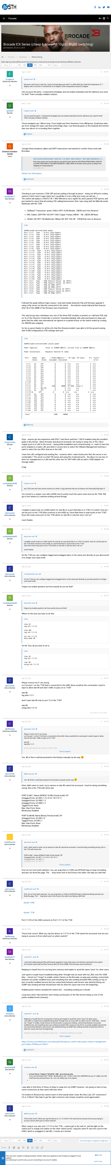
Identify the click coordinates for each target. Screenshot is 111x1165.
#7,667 (106, 506)
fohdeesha (9, 48)
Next (56, 65)
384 (29, 65)
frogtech (10, 79)
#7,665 (106, 435)
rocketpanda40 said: (31, 574)
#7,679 (106, 1060)
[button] (3, 18)
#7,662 (106, 103)
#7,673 (106, 766)
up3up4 (9, 111)
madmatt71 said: (30, 957)
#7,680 (106, 1106)
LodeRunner (9, 842)
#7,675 (106, 881)
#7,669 (106, 567)
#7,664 (106, 189)
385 (35, 65)
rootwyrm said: (29, 1067)
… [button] (15, 65)
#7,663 (106, 144)
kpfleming (9, 729)
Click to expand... (65, 751)
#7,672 (106, 721)
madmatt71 (10, 196)
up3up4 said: (28, 79)
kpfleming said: (29, 774)
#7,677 (106, 950)
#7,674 (106, 835)
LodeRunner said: (30, 889)
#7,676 (106, 929)
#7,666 (106, 476)
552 (49, 65)
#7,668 (106, 529)
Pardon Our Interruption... (32, 173)
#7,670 (106, 596)
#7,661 (106, 72)
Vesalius (10, 1014)
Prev (6, 65)
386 (40, 65)
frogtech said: (29, 111)
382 (19, 65)
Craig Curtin (9, 442)
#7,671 (106, 678)
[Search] (108, 18)
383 (24, 65)
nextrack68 (10, 1067)
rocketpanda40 (10, 483)
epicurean (10, 513)
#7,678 (106, 1006)
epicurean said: (29, 536)
